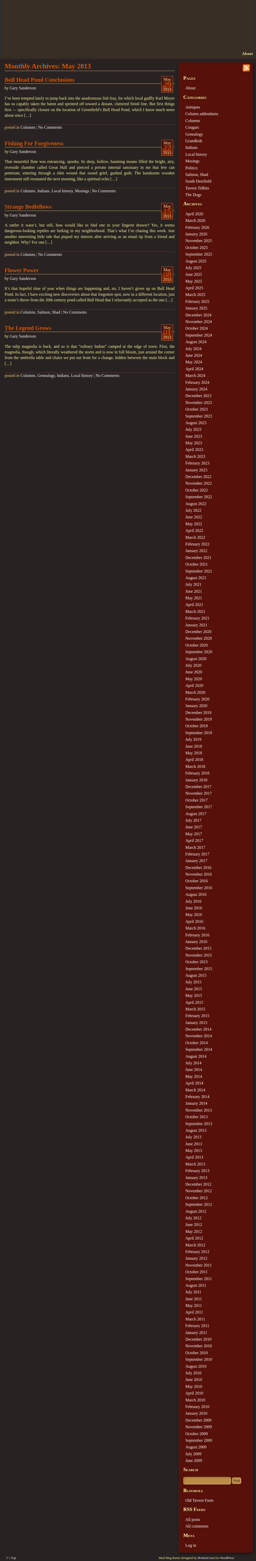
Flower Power (22, 270)
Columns (27, 127)
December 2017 (198, 786)
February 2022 (197, 544)
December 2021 (198, 557)
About (247, 54)
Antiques (192, 107)
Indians (43, 191)
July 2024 (193, 349)
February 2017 (197, 854)
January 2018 (196, 780)
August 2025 (195, 261)
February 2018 (197, 773)
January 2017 (196, 861)
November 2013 (198, 1110)
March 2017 (195, 847)
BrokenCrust (206, 1558)
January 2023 (196, 470)
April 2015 (194, 1002)
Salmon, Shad (48, 312)
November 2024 (198, 321)
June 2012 (193, 1224)
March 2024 (195, 375)
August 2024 (195, 342)
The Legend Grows (28, 328)
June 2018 (193, 746)
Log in (190, 1545)
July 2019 (193, 739)
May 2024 (193, 362)
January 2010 (196, 1413)
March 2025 (195, 294)
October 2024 (196, 328)
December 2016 (198, 867)
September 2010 (198, 1359)
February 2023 (197, 463)
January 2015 (196, 1022)
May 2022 (193, 524)
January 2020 (196, 706)
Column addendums (201, 114)
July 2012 (193, 1218)
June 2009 (193, 1460)
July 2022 (193, 510)
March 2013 (195, 1164)
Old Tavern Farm (199, 1500)
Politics (191, 168)
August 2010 (195, 1366)
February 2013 (197, 1171)
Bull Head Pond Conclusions (39, 80)
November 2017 (198, 793)
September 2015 (198, 969)
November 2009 (198, 1427)
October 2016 (196, 881)
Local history (62, 191)
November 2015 (198, 955)
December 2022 (198, 476)
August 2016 (195, 894)
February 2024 (197, 382)
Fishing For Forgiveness (34, 143)
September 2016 (198, 888)
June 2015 (193, 989)
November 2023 (198, 402)
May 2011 (193, 1305)
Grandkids (193, 141)
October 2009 (196, 1434)
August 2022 (195, 504)
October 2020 (196, 645)
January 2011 (196, 1332)
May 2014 (193, 1076)
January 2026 (196, 234)
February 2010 (197, 1406)
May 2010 (193, 1386)
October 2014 (196, 1043)
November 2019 (198, 719)
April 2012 (194, 1238)
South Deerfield (198, 181)
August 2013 (195, 1130)
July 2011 (193, 1292)
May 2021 (193, 598)
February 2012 (197, 1251)
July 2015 (193, 982)
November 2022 (198, 483)
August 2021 (195, 578)
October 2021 (196, 564)
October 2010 (196, 1353)
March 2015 (195, 1009)
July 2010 (193, 1373)
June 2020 (193, 672)
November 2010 (198, 1346)
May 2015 (193, 995)
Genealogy (46, 375)
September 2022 (198, 497)
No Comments (50, 127)
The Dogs (193, 195)
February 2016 (197, 935)
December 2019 (198, 712)
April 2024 (194, 369)
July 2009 (193, 1454)
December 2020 (198, 631)
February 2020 (197, 699)
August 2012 (195, 1211)
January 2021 (196, 625)
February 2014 (197, 1096)
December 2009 (198, 1420)
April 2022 (194, 530)
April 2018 (194, 759)
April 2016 (194, 921)
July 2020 (193, 665)
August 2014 (195, 1056)
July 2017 (193, 820)
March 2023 (195, 456)
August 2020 (195, 659)
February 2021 (197, 618)
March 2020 (195, 692)
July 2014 (193, 1063)
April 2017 (194, 840)
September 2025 (198, 254)
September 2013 (198, 1124)
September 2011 (198, 1279)
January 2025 (196, 308)
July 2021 (193, 584)
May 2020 (193, 679)
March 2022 (195, 537)
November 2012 (198, 1191)
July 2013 (193, 1137)
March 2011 (195, 1319)
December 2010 (198, 1339)
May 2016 (193, 914)
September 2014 (198, 1049)
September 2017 (198, 807)
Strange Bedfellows (28, 207)
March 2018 (195, 766)
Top (13, 1558)
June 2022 (193, 517)
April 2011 (194, 1312)
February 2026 (197, 227)
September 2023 (198, 416)
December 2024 (198, 315)
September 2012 (198, 1204)
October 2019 (196, 726)
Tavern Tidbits (197, 188)
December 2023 (198, 396)
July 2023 (193, 429)
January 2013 (196, 1177)
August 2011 (195, 1285)
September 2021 (198, 571)
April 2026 (194, 214)
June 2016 (193, 908)
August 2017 (195, 814)
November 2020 (198, 638)
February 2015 (197, 1016)
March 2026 (195, 220)
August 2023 (195, 423)
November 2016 (198, 874)
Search (190, 1469)
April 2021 (194, 604)
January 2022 (196, 551)
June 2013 (193, 1144)
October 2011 (196, 1272)
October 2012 (196, 1198)
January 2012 (196, 1258)
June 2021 (193, 591)
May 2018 (193, 753)
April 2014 (194, 1083)
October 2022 (196, 490)
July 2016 (193, 901)
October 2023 (196, 409)
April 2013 (194, 1157)
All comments (196, 1526)
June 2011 (193, 1299)
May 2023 (193, 443)
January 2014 (196, 1103)
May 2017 (193, 834)
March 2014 (195, 1090)
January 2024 (196, 389)
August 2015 (195, 975)
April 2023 (194, 449)
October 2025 (196, 247)
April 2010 (194, 1393)
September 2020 (198, 652)
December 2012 (198, 1184)
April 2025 (194, 288)
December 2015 (198, 948)
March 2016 (195, 928)
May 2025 (193, 281)
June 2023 (193, 436)
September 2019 (198, 733)
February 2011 (197, 1326)
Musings (82, 191)
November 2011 (198, 1265)
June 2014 (193, 1069)
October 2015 (196, 962)
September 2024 (198, 335)
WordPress (227, 1558)
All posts (192, 1519)
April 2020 (194, 685)
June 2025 (193, 274)
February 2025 (197, 301)
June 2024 (193, 355)
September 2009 (198, 1440)
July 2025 (193, 268)
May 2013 (193, 1150)
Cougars (192, 127)
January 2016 (196, 941)
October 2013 (196, 1117)
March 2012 (195, 1245)
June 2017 (193, 827)
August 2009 (195, 1447)
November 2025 (198, 241)
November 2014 (198, 1036)
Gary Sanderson (23, 88)
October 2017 (196, 800)
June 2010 (193, 1379)
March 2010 (195, 1400)
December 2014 (198, 1029)
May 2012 (193, 1231)
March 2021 (195, 611)
